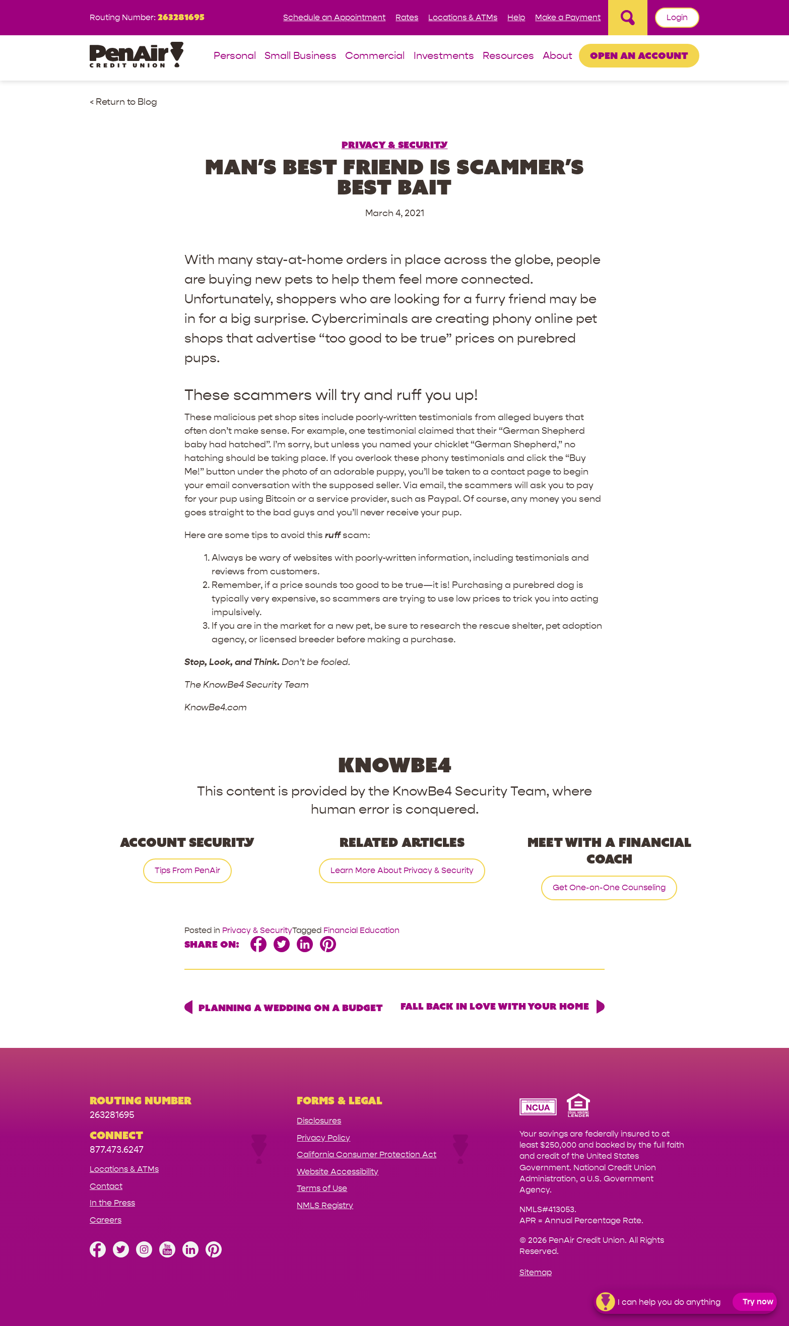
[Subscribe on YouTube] (167, 1254)
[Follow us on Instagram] (144, 1254)
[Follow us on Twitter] (121, 1254)
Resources (508, 56)
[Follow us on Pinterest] (214, 1254)
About (557, 56)
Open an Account (639, 55)
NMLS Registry (325, 1205)
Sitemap (535, 1272)
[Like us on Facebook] (98, 1254)
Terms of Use (322, 1188)
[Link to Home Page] (136, 56)
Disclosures (319, 1120)
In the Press (112, 1203)
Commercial (375, 56)
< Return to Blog (123, 102)
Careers (105, 1220)
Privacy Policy (323, 1138)
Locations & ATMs (462, 17)
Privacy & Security (395, 145)
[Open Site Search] (627, 17)
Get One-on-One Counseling (609, 887)
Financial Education (361, 930)
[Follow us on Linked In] (190, 1254)
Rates (407, 17)
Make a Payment (568, 17)
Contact (106, 1186)
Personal (235, 56)
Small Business (301, 56)
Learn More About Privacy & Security (402, 870)
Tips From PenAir (187, 870)
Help (516, 17)
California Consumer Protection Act (366, 1154)
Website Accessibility (337, 1171)
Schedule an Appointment (334, 17)
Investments (444, 56)
